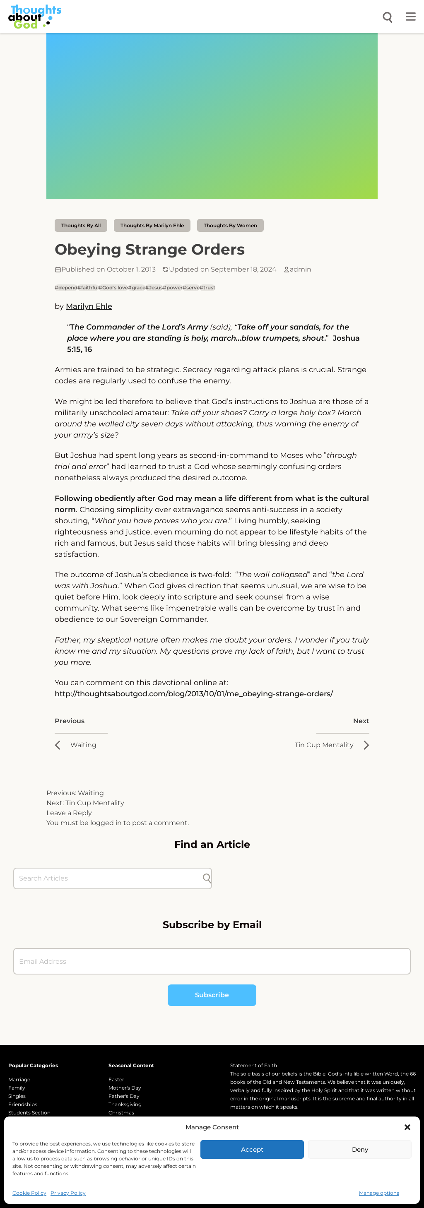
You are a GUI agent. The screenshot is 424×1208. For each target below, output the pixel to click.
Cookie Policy (29, 1193)
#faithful (88, 287)
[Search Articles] (108, 878)
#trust (207, 287)
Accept (252, 1149)
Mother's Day (124, 1088)
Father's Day (124, 1096)
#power (173, 287)
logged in (106, 823)
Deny (360, 1149)
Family (16, 1088)
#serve (191, 287)
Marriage (19, 1079)
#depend (66, 287)
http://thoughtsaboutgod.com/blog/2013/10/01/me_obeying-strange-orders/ (194, 693)
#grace (136, 287)
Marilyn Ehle (89, 306)
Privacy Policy (68, 1193)
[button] (407, 1127)
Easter (116, 1079)
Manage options (379, 1193)
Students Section (29, 1112)
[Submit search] (207, 878)
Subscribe (212, 995)
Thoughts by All (81, 225)
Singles (17, 1096)
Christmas (121, 1112)
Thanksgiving (125, 1104)
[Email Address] (212, 961)
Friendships (22, 1104)
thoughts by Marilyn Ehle (152, 225)
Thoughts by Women (230, 225)
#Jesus (154, 287)
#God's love (113, 287)
